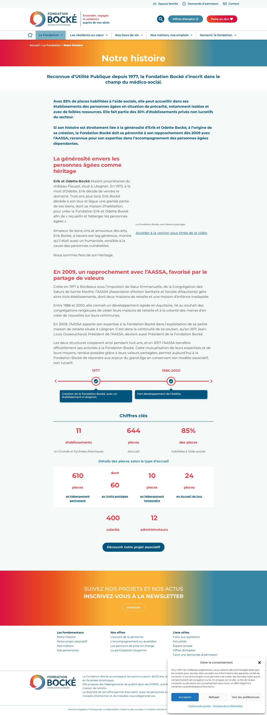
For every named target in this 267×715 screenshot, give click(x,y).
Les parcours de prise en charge (132, 646)
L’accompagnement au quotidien (134, 641)
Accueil (35, 45)
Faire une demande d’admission (195, 654)
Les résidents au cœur (89, 35)
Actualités (180, 641)
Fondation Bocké (154, 709)
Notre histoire (66, 637)
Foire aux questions (186, 637)
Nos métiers (65, 646)
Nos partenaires (68, 650)
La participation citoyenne (128, 650)
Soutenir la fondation (218, 35)
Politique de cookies (199, 705)
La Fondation (51, 35)
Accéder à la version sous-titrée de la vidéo (171, 233)
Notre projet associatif (72, 641)
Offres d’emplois (184, 650)
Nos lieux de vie (129, 35)
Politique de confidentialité (228, 705)
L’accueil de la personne (127, 637)
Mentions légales (77, 709)
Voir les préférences (245, 697)
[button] (259, 662)
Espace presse (182, 646)
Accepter (185, 697)
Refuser (214, 697)
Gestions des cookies (131, 709)
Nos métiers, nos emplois (171, 35)
